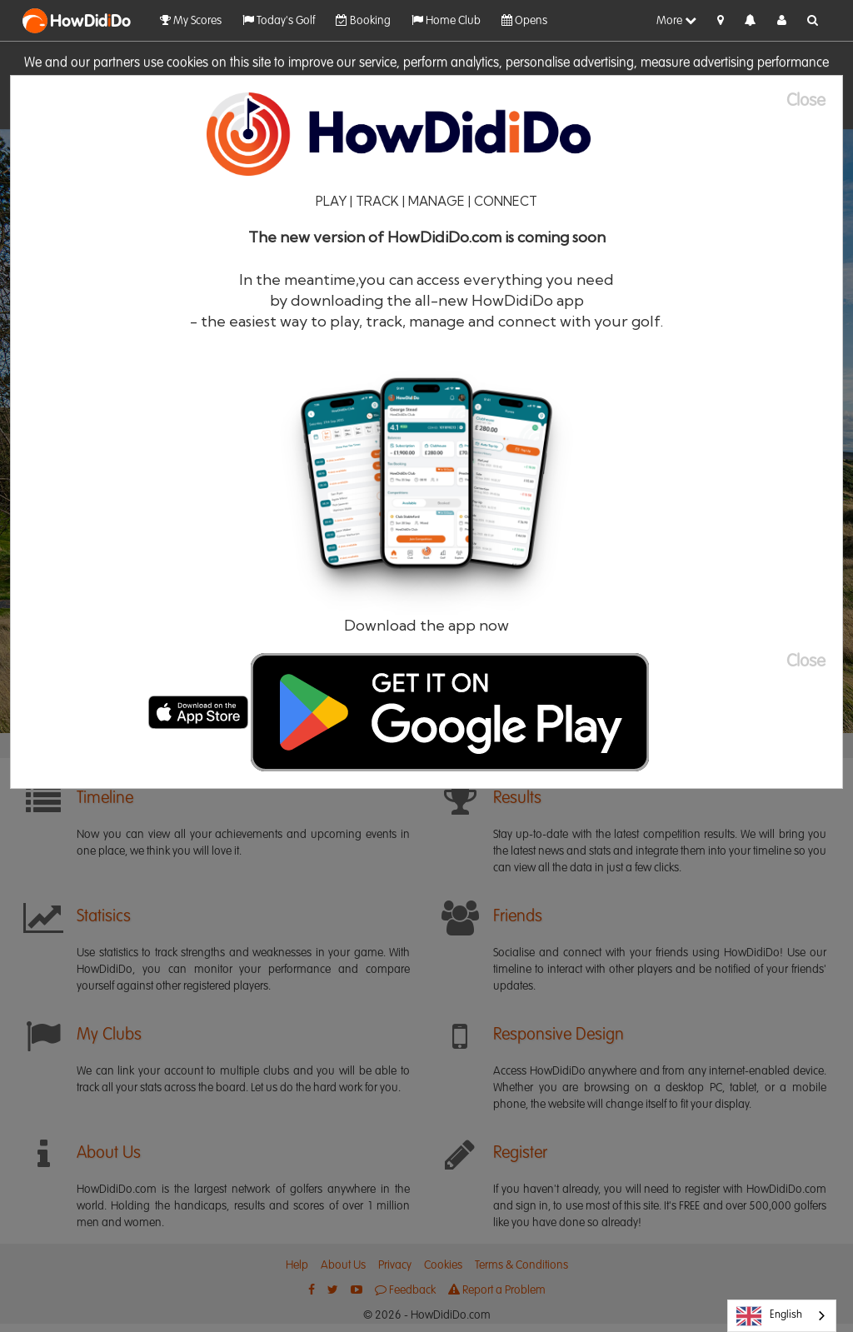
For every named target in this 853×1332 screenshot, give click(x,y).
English (769, 1316)
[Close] (814, 101)
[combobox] (781, 1316)
